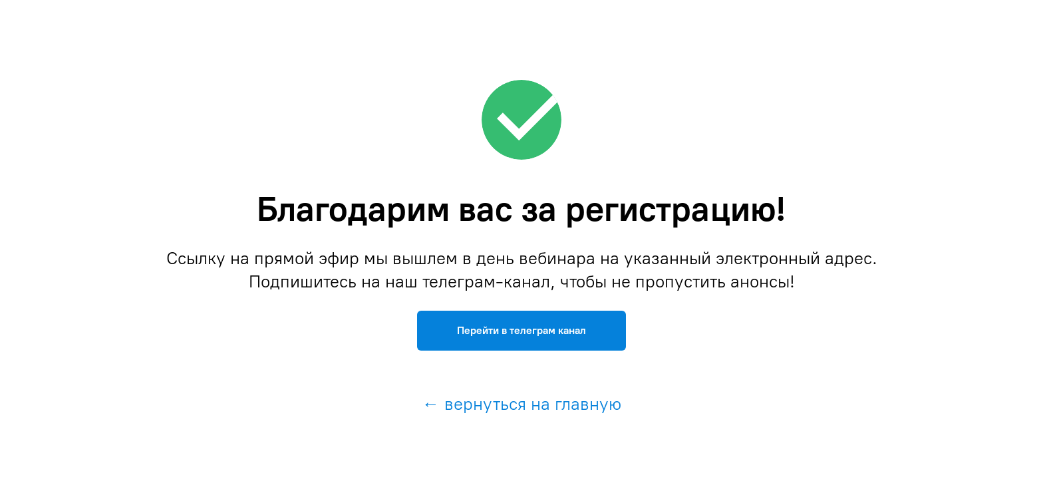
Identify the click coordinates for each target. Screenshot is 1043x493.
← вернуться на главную (521, 403)
